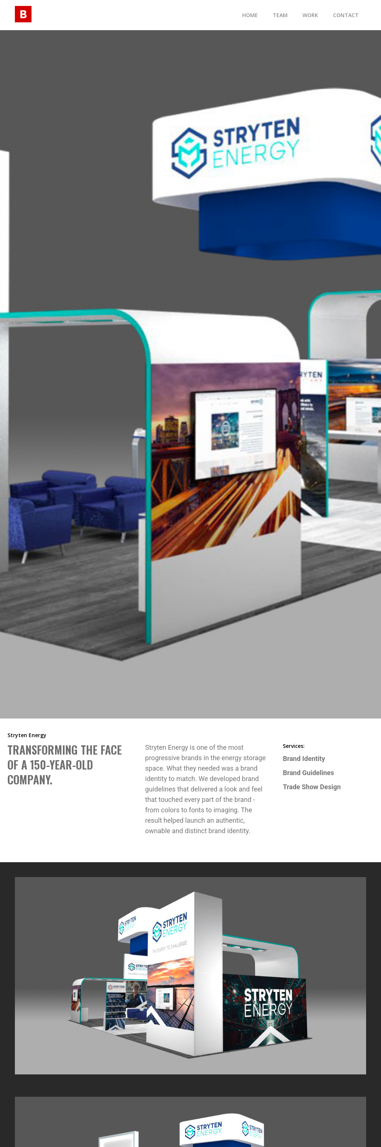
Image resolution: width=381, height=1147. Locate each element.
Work (310, 15)
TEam (280, 15)
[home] (23, 13)
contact (346, 15)
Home (250, 15)
